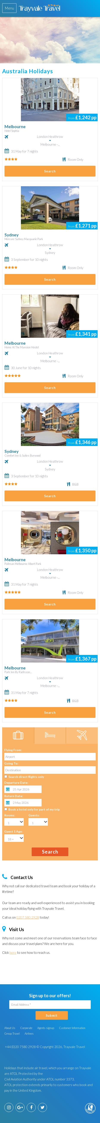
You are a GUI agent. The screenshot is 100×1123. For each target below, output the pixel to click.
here (12, 952)
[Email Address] (50, 1004)
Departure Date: (16, 782)
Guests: (34, 815)
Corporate (26, 1028)
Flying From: (13, 750)
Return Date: (13, 796)
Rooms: (9, 815)
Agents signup (45, 1028)
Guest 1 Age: (13, 831)
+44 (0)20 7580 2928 (20, 1047)
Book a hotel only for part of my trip (34, 809)
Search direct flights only (26, 777)
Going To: (11, 763)
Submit (52, 1015)
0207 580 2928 (27, 917)
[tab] (9, 8)
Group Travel (12, 1033)
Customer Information (72, 1028)
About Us (9, 1028)
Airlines (29, 1033)
